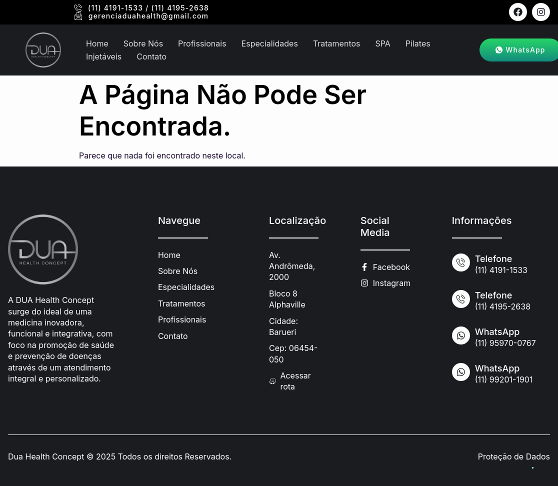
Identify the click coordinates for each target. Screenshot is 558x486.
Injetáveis (104, 56)
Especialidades (270, 43)
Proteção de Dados (514, 457)
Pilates (418, 43)
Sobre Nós (143, 43)
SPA (383, 43)
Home (97, 43)
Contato (151, 56)
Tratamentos (336, 43)
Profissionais (202, 43)
